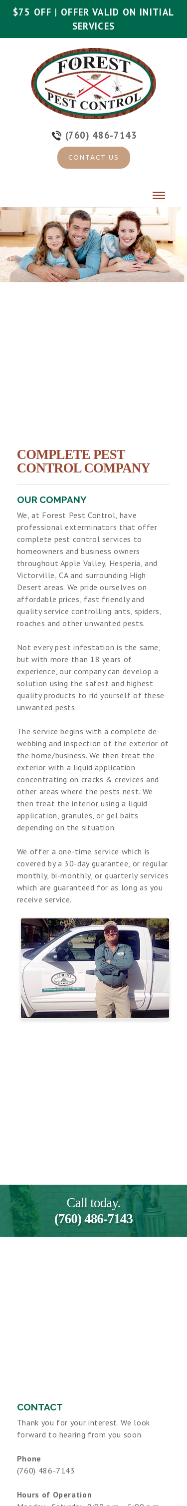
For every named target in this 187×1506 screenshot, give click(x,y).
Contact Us (93, 157)
